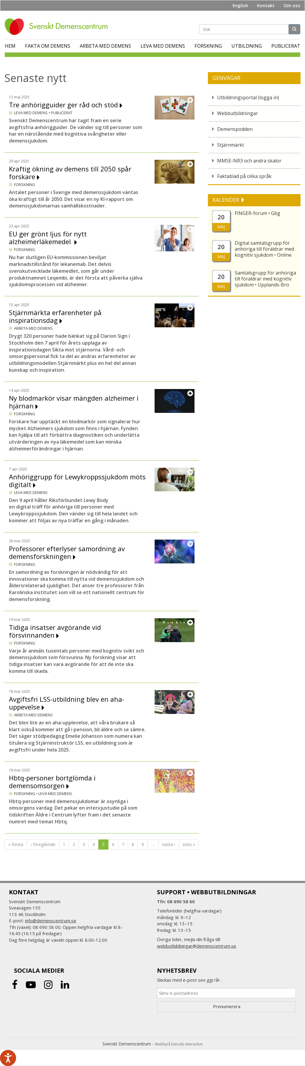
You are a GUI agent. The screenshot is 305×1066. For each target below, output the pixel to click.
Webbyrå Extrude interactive (179, 1044)
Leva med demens (163, 46)
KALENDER (226, 199)
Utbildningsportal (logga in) (248, 97)
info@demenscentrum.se (50, 921)
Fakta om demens (47, 46)
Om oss (292, 5)
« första (15, 844)
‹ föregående (43, 844)
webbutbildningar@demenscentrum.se (196, 946)
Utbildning (246, 46)
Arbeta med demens (105, 46)
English (240, 5)
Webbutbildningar (237, 113)
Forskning (208, 46)
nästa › (168, 844)
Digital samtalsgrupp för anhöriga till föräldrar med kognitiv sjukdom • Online (264, 249)
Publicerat (285, 46)
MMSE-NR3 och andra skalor (249, 160)
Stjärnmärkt (230, 145)
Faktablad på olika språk (244, 176)
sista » (189, 844)
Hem (10, 46)
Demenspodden (235, 129)
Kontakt (266, 5)
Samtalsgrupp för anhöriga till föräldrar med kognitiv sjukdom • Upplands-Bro (265, 278)
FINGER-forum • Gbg (257, 213)
